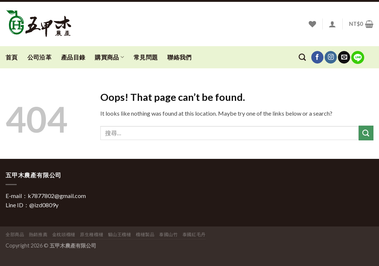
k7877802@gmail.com (57, 195)
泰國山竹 (168, 234)
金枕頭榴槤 (64, 234)
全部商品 (15, 234)
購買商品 (109, 57)
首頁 (12, 57)
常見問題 (146, 57)
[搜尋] (302, 57)
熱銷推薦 (38, 234)
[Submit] (366, 133)
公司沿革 (39, 57)
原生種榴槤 (91, 234)
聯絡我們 (179, 57)
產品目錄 (73, 57)
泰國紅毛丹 (194, 234)
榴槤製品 (145, 234)
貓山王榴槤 (119, 234)
